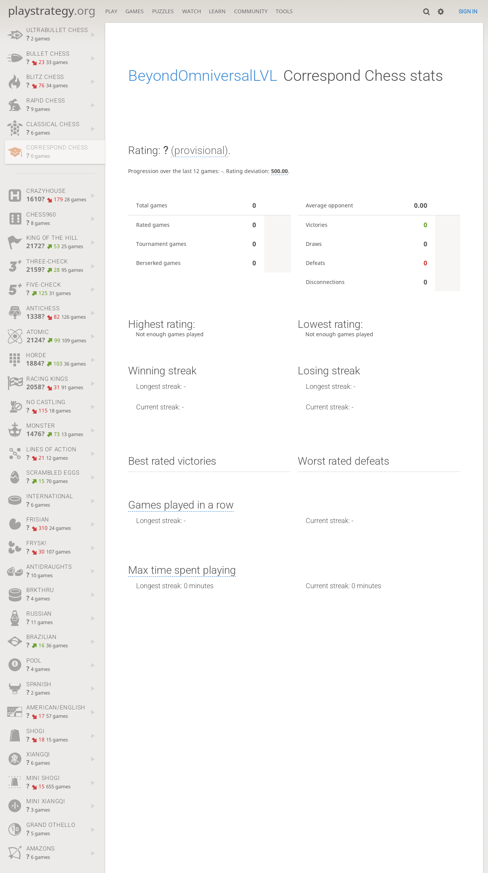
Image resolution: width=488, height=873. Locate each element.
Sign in (468, 11)
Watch (191, 11)
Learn (217, 11)
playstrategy (51, 10)
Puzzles (163, 11)
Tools (284, 11)
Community (251, 11)
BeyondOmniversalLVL (202, 76)
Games (134, 11)
